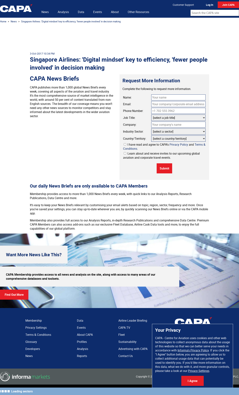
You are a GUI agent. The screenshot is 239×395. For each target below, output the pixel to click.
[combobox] (214, 13)
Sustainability (127, 342)
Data (81, 12)
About (115, 12)
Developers (32, 349)
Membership (33, 320)
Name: (127, 97)
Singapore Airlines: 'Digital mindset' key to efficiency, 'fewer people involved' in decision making (71, 21)
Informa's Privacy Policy (193, 350)
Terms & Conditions (38, 335)
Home (3, 21)
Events (97, 12)
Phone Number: (133, 111)
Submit (164, 168)
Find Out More (14, 295)
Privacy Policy (179, 144)
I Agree (193, 381)
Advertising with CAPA (133, 349)
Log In (209, 5)
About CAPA (85, 335)
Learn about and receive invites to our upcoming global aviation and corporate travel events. (161, 155)
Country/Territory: (134, 139)
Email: (127, 104)
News (45, 12)
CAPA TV (124, 328)
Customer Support (183, 5)
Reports (82, 356)
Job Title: (129, 118)
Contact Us (125, 356)
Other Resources (138, 12)
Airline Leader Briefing (132, 320)
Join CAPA (228, 5)
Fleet (121, 335)
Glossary (31, 342)
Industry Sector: (133, 131)
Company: (129, 125)
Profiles (82, 342)
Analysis (63, 12)
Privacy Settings (198, 371)
